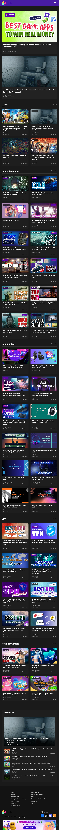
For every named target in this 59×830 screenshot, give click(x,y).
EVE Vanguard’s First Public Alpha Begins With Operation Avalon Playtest (32, 769)
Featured (34, 111)
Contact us (34, 801)
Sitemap (13, 803)
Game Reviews (7, 315)
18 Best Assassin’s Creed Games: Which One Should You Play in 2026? (14, 249)
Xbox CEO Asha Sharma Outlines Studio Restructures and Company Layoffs (33, 776)
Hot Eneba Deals (10, 643)
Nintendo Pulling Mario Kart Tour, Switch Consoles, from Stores (29, 756)
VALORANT (34, 583)
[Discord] (50, 815)
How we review (15, 801)
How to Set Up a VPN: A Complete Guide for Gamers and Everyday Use (43, 541)
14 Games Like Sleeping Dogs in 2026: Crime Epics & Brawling (15, 276)
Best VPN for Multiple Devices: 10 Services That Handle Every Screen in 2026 (15, 542)
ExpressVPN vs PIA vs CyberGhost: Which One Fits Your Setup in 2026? (43, 629)
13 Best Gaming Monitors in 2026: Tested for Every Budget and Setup (14, 394)
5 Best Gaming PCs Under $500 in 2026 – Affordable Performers (13, 367)
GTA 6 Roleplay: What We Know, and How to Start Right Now (43, 221)
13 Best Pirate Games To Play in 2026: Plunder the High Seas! (44, 249)
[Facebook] (42, 815)
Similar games (7, 177)
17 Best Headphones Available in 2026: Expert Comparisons (42, 394)
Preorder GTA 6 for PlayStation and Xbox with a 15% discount (14, 666)
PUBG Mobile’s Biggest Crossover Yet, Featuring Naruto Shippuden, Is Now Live (43, 157)
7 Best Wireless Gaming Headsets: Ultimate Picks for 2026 (43, 422)
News (13, 792)
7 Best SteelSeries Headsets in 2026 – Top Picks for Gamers (14, 506)
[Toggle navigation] (55, 3)
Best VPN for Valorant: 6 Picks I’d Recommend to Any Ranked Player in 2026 (43, 601)
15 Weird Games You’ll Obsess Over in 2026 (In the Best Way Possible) (44, 331)
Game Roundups (10, 171)
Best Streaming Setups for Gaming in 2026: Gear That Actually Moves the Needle (15, 422)
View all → (54, 104)
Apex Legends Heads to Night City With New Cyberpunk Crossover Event (32, 763)
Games (13, 794)
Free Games (6, 205)
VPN (4, 518)
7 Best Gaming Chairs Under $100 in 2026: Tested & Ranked (43, 367)
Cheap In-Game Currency (18, 799)
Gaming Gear (8, 344)
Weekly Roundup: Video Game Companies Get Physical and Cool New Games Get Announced (42, 128)
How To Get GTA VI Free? (11, 220)
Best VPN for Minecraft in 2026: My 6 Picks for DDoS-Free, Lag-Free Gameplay (14, 630)
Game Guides (35, 792)
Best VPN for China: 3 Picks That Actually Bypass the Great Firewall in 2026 (14, 601)
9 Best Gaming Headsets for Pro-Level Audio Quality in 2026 (13, 451)
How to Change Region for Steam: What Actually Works (14, 571)
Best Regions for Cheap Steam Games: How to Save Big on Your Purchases (42, 571)
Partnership (35, 650)
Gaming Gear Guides (37, 794)
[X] (46, 815)
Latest (5, 104)
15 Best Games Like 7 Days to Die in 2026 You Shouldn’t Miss (14, 194)
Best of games (7, 232)
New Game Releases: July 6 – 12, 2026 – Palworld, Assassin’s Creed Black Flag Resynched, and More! (15, 128)
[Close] (56, 824)
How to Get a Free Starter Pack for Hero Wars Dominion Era (43, 694)
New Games (6, 111)
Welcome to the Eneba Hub (39, 799)
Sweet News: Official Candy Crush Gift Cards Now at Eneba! (15, 694)
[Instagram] (54, 815)
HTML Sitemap (15, 805)
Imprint (33, 803)
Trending (6, 650)
